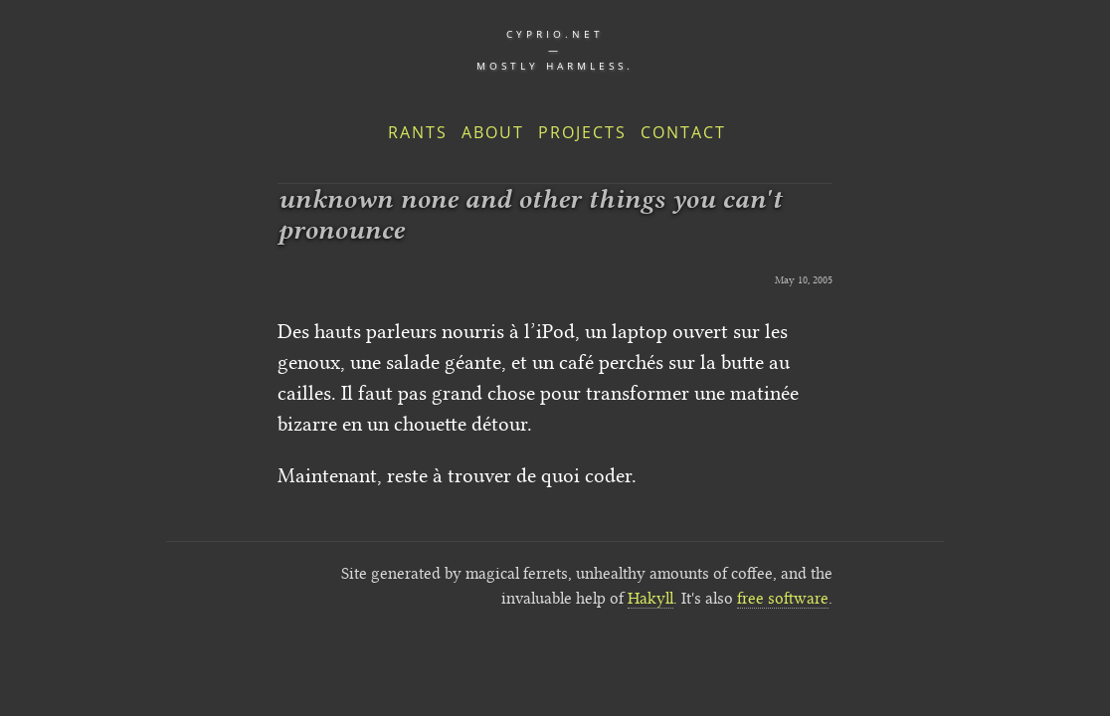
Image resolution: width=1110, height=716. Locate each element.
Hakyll (650, 598)
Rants (418, 132)
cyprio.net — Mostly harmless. (555, 50)
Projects (582, 132)
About (493, 132)
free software (783, 598)
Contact (683, 132)
